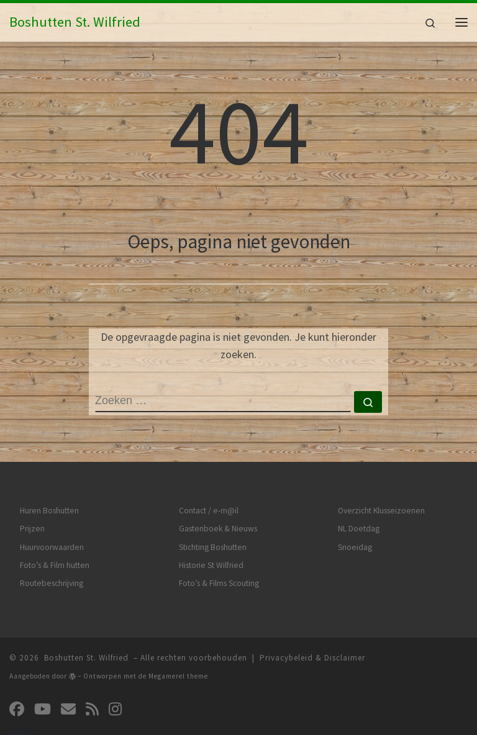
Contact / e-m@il (208, 510)
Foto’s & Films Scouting (219, 583)
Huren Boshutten (49, 510)
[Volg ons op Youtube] (42, 709)
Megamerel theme (178, 676)
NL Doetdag (358, 528)
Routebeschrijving (51, 583)
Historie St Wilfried (211, 565)
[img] (72, 676)
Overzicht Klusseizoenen (381, 510)
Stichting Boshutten (213, 547)
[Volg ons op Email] (68, 709)
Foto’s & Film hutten (54, 565)
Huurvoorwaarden (52, 547)
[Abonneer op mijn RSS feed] (92, 709)
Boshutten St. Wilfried (86, 657)
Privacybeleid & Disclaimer (312, 657)
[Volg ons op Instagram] (115, 709)
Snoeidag (355, 547)
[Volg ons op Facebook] (16, 709)
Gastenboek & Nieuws (218, 528)
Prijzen (32, 528)
